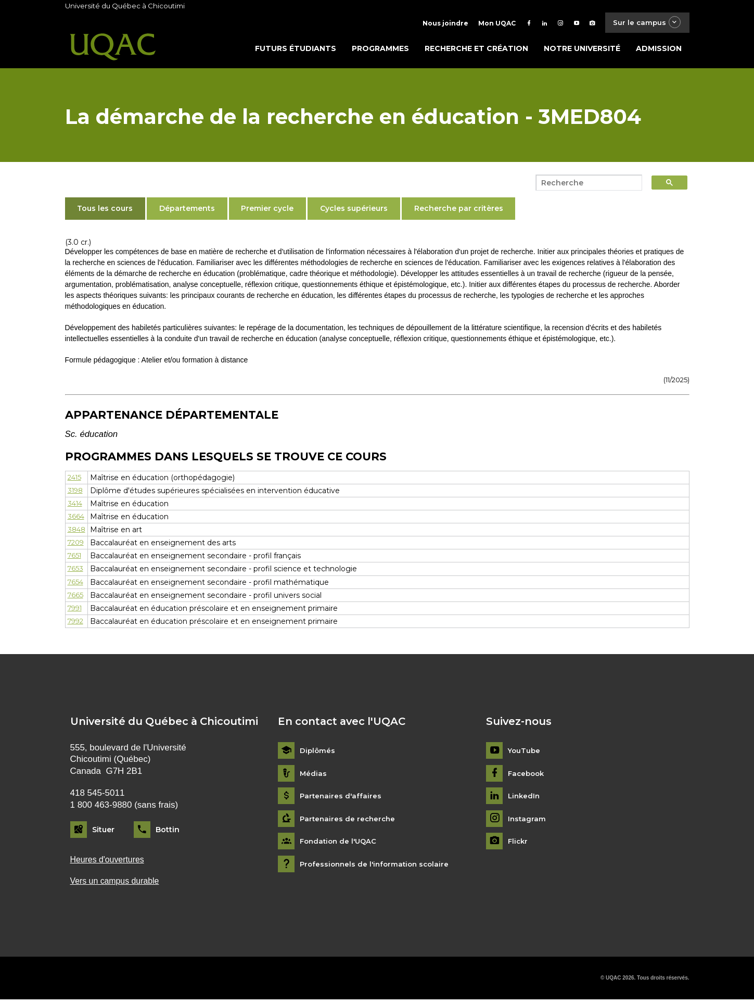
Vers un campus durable (117, 884)
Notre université (582, 50)
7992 (77, 623)
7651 (75, 557)
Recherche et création (476, 50)
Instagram (527, 821)
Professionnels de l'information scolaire (377, 866)
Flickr (518, 843)
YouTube (525, 752)
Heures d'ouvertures (109, 862)
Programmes (380, 50)
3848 (77, 531)
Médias (313, 775)
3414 (76, 505)
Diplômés (318, 752)
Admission (659, 50)
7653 (76, 570)
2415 (75, 479)
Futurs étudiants (295, 50)
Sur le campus (644, 23)
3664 (76, 518)
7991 (76, 610)
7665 (76, 597)
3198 (76, 492)
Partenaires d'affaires (342, 798)
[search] (586, 185)
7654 (76, 584)
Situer (103, 831)
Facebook (527, 775)
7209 (77, 544)
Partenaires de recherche (349, 821)
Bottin (168, 831)
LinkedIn (525, 798)
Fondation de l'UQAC (340, 843)
